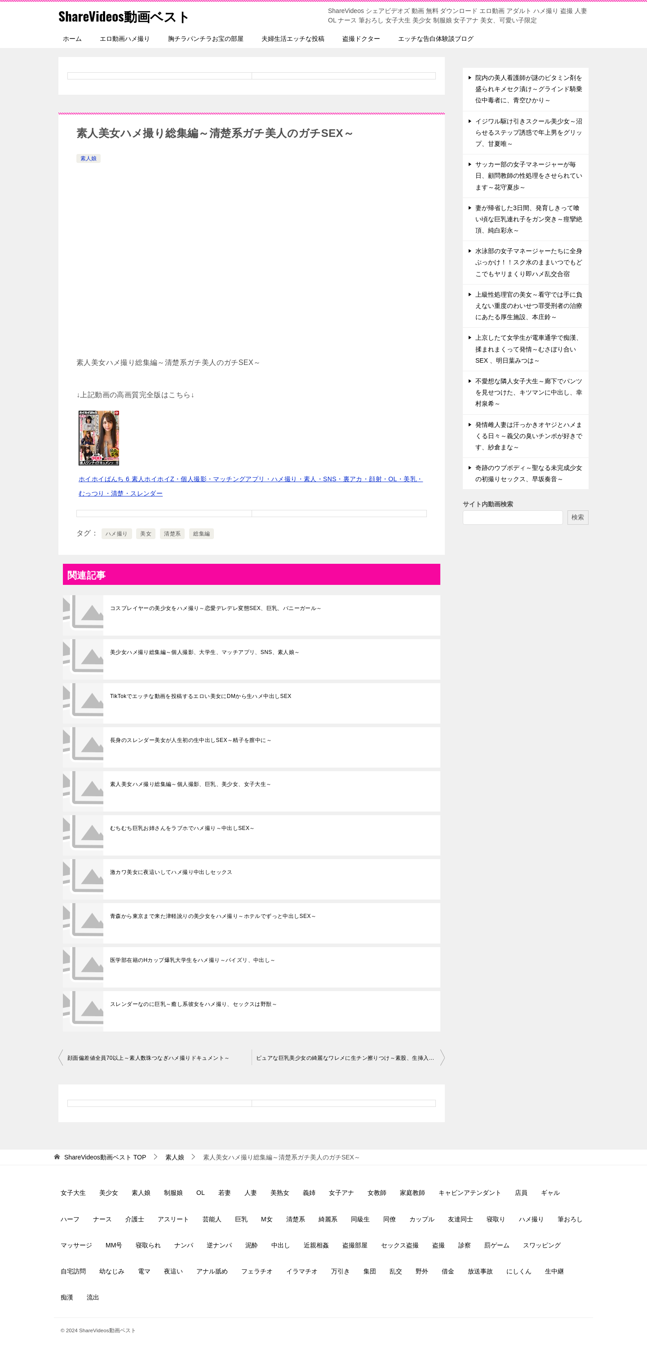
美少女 (108, 1192)
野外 (422, 1271)
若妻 (224, 1192)
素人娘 (88, 158)
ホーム (72, 38)
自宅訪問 (73, 1271)
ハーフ (70, 1219)
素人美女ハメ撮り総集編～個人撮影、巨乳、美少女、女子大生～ (191, 784)
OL (200, 1192)
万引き (340, 1271)
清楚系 (172, 534)
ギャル (550, 1192)
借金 (448, 1271)
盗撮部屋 (355, 1245)
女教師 (377, 1192)
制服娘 (173, 1192)
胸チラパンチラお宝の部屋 (206, 38)
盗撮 (438, 1245)
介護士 (134, 1219)
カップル (421, 1219)
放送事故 (480, 1271)
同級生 (360, 1219)
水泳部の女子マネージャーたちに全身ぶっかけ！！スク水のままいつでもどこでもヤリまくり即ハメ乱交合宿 (528, 262)
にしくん (519, 1271)
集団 (369, 1271)
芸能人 (212, 1219)
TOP (105, 1157)
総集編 (201, 534)
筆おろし (570, 1219)
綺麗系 (328, 1219)
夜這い (173, 1271)
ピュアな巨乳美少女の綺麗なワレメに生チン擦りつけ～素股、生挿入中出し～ (350, 1058)
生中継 (554, 1271)
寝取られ (148, 1245)
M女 (267, 1219)
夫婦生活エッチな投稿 (292, 38)
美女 (145, 534)
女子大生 (73, 1192)
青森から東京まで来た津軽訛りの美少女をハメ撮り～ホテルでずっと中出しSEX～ (213, 916)
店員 (521, 1192)
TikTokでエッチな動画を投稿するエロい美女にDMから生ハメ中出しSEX (201, 696)
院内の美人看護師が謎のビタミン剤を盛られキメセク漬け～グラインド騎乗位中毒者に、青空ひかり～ (528, 89)
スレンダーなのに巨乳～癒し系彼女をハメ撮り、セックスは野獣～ (193, 1004)
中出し (280, 1245)
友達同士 (460, 1219)
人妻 (250, 1192)
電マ (144, 1271)
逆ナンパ (219, 1245)
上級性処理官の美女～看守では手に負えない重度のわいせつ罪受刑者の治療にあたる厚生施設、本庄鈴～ (528, 305)
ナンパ (183, 1245)
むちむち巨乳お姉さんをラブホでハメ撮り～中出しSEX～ (182, 828)
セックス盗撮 (400, 1245)
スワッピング (542, 1245)
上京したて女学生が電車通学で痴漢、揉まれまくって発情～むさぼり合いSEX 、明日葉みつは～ (528, 349)
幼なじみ (111, 1271)
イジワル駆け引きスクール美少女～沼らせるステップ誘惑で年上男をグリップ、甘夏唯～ (528, 132)
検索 (578, 517)
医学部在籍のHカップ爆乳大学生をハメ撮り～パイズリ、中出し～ (193, 960)
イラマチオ (302, 1271)
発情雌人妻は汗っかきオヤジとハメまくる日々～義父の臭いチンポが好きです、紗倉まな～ (528, 436)
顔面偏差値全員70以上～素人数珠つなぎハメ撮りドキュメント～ (148, 1058)
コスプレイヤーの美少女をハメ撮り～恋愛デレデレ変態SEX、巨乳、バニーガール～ (216, 608)
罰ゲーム (497, 1245)
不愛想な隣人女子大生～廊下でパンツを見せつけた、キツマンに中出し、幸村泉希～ (528, 392)
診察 (464, 1245)
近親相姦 (316, 1245)
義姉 (309, 1192)
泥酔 (251, 1245)
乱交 (396, 1271)
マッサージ (76, 1245)
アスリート (173, 1219)
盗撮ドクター (361, 38)
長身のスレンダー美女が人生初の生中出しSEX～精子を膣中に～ (191, 740)
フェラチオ (257, 1271)
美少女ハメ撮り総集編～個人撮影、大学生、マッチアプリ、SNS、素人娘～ (205, 652)
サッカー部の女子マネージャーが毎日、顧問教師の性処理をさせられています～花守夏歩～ (528, 175)
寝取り (496, 1219)
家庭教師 (412, 1192)
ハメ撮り (117, 534)
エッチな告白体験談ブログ (436, 38)
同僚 (389, 1219)
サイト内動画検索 (488, 504)
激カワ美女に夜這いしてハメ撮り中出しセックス (171, 872)
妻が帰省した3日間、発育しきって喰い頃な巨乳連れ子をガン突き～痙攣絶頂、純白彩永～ (528, 219)
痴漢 (67, 1297)
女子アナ (341, 1192)
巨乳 (241, 1219)
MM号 (114, 1245)
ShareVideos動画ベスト (126, 15)
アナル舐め (212, 1271)
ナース (102, 1219)
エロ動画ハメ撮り (125, 38)
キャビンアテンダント (470, 1192)
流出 (93, 1297)
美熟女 (279, 1192)
